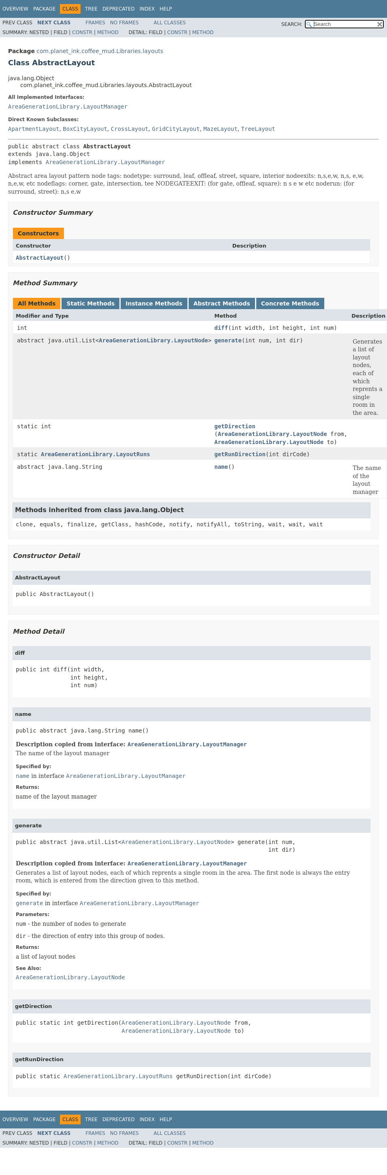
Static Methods (90, 303)
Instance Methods (153, 303)
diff (221, 328)
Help (165, 9)
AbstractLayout (40, 257)
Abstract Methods (222, 303)
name (221, 467)
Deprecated (118, 9)
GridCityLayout (176, 129)
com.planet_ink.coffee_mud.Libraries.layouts (99, 51)
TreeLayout (258, 129)
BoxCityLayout (85, 129)
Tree (91, 9)
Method (108, 32)
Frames (95, 23)
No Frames (124, 23)
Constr (82, 32)
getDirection (234, 426)
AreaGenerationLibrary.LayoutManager (68, 106)
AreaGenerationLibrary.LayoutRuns (95, 454)
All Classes (170, 23)
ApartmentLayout (33, 129)
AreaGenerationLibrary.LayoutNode (153, 340)
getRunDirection (239, 454)
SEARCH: (292, 24)
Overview (15, 9)
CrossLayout (130, 129)
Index (147, 9)
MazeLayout (220, 129)
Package (44, 9)
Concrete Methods (290, 303)
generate (227, 340)
